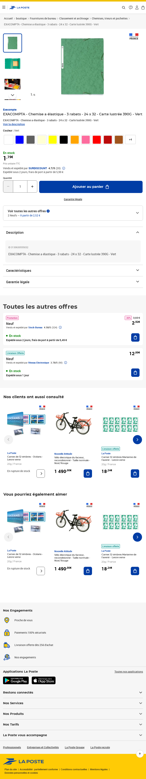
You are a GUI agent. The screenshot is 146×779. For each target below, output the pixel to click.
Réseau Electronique (38, 362)
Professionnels (12, 747)
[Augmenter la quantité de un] (32, 186)
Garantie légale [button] (73, 199)
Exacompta (10, 109)
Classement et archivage (74, 18)
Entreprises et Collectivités (43, 747)
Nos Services (73, 703)
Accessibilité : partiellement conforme (39, 769)
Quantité (7, 177)
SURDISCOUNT (38, 168)
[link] (8, 139)
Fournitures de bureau (43, 18)
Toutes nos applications (128, 671)
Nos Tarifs (73, 724)
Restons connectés (73, 692)
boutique (21, 18)
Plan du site (11, 769)
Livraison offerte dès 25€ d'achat (33, 645)
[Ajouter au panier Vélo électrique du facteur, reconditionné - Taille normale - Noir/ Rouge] (87, 473)
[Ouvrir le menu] (4, 7)
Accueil (8, 18)
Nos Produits (73, 714)
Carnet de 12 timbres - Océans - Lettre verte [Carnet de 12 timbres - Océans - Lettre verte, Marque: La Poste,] (25, 458)
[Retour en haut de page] (140, 754)
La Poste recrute (100, 747)
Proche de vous (23, 620)
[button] (131, 8)
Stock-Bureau (35, 327)
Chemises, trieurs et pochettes (110, 18)
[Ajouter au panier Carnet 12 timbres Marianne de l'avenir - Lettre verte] (135, 473)
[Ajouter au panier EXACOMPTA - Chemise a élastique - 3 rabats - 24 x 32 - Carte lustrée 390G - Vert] (91, 186)
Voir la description (14, 124)
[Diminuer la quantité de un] (8, 186)
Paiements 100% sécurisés (30, 632)
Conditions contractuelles (74, 769)
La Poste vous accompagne (73, 735)
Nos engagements (25, 657)
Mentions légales (99, 769)
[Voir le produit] (40, 473)
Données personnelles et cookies (21, 772)
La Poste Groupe (74, 747)
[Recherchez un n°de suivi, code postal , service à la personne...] (123, 7)
